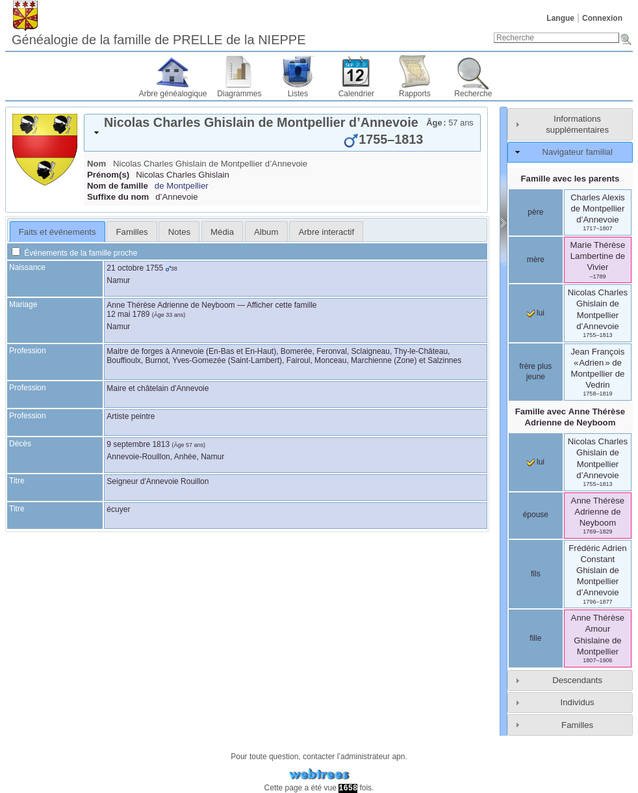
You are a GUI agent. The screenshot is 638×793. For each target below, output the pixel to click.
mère (535, 259)
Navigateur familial (577, 152)
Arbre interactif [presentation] (326, 232)
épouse (535, 514)
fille (535, 638)
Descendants (577, 680)
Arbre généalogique (173, 93)
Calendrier (356, 93)
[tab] (282, 133)
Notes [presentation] (179, 232)
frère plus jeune (535, 371)
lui (535, 312)
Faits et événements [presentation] (57, 232)
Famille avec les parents (570, 178)
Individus (577, 702)
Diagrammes (239, 93)
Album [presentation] (266, 232)
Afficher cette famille (282, 305)
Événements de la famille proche (74, 253)
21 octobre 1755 (135, 268)
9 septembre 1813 (138, 444)
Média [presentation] (222, 232)
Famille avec (570, 417)
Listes (298, 93)
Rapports (415, 93)
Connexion (602, 18)
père (535, 212)
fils (536, 573)
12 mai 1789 (128, 314)
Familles (577, 725)
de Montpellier (182, 186)
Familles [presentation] (132, 232)
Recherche (473, 93)
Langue (560, 18)
